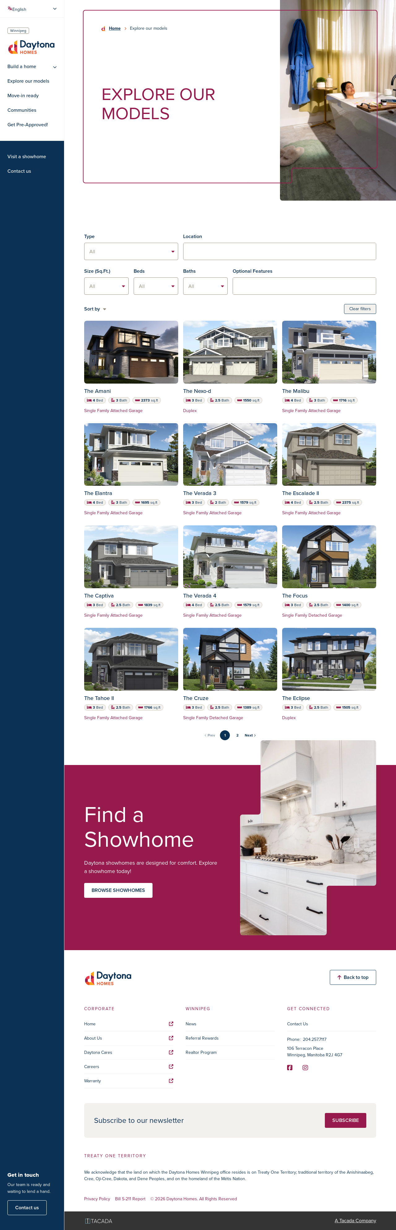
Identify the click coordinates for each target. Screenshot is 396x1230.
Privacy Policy (97, 1199)
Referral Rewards (202, 1038)
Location (192, 236)
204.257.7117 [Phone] (314, 1039)
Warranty (128, 1081)
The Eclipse (296, 698)
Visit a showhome (26, 156)
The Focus (295, 596)
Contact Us (297, 1024)
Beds (139, 271)
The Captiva (99, 596)
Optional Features (253, 271)
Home (115, 28)
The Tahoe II (99, 698)
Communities (21, 110)
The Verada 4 (199, 596)
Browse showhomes (118, 890)
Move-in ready (23, 95)
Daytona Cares (128, 1052)
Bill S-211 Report (130, 1199)
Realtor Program (201, 1052)
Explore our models (28, 81)
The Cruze (196, 698)
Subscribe (345, 1120)
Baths (189, 271)
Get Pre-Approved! (27, 124)
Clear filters (360, 309)
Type (89, 236)
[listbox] (131, 251)
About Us (128, 1038)
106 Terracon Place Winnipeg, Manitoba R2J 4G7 (314, 1051)
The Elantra (98, 493)
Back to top (353, 977)
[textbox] (279, 251)
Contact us (19, 171)
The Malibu (295, 391)
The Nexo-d (197, 391)
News (191, 1024)
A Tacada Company (355, 1220)
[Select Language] (32, 8)
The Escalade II (300, 493)
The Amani (97, 391)
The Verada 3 (199, 493)
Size (97, 271)
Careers (128, 1066)
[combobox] (279, 251)
